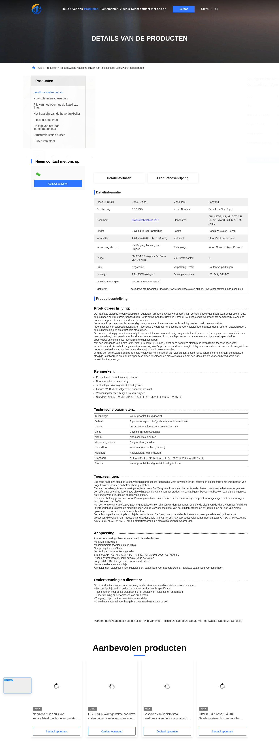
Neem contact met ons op (148, 8)
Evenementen (109, 8)
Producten (91, 8)
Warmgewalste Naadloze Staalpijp (220, 620)
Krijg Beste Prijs (195, 159)
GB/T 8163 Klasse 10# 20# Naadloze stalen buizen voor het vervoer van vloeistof (219, 717)
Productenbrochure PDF (145, 220)
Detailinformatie (119, 178)
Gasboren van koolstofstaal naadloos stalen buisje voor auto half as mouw (167, 717)
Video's (125, 8)
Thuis (65, 8)
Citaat (184, 8)
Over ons (76, 8)
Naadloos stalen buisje (126, 620)
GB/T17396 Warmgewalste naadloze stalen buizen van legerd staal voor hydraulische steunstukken (111, 717)
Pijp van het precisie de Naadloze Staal (170, 620)
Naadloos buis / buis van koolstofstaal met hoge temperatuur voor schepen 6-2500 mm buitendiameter (55, 717)
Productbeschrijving (172, 178)
